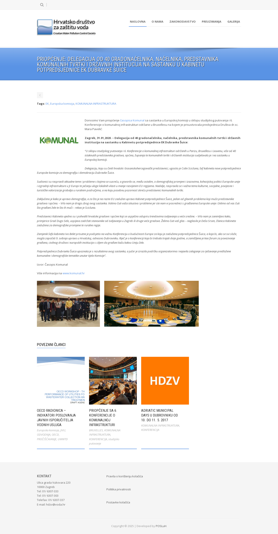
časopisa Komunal (132, 120)
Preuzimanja (211, 21)
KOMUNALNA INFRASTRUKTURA (96, 104)
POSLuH (161, 526)
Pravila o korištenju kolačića (124, 476)
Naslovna (138, 21)
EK (47, 104)
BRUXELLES (96, 430)
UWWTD (63, 439)
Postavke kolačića (118, 502)
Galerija (233, 21)
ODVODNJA (43, 434)
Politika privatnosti (118, 489)
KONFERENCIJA (98, 439)
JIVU (62, 430)
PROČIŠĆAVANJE (46, 439)
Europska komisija (62, 104)
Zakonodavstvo (182, 21)
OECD (55, 434)
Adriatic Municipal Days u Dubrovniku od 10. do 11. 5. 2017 (159, 415)
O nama (157, 21)
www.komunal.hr (74, 273)
